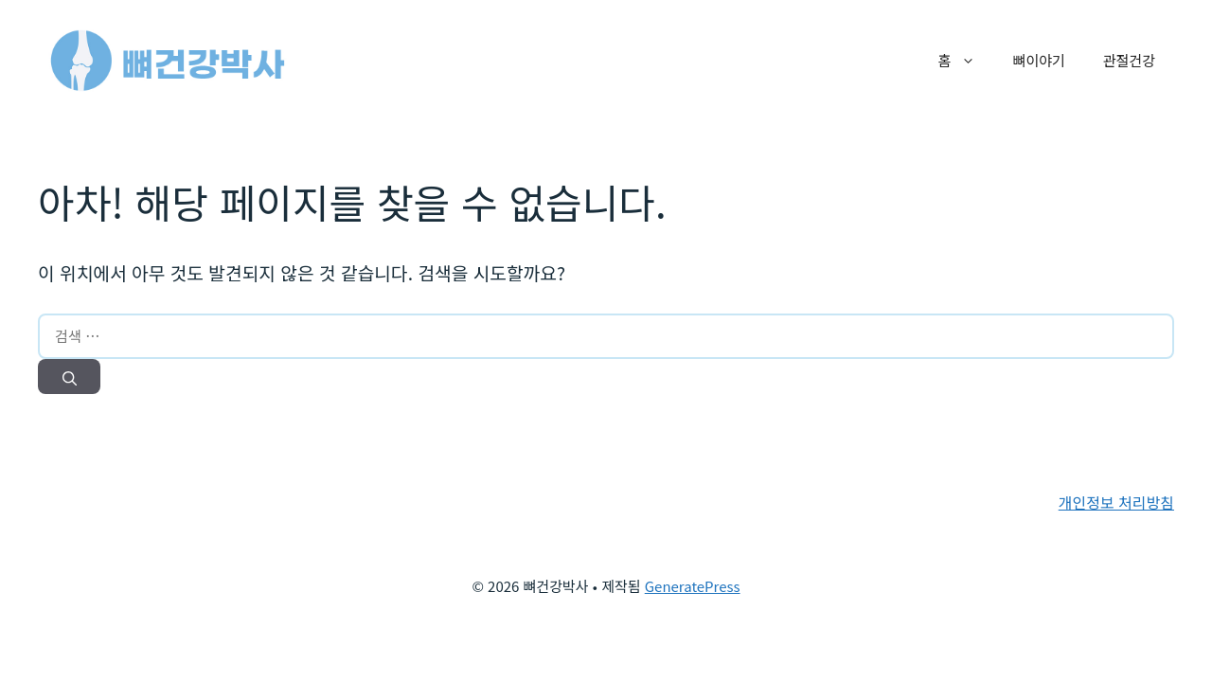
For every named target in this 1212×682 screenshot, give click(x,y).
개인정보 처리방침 (1116, 502)
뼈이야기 (1039, 60)
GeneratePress (692, 586)
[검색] (69, 377)
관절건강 (1129, 60)
